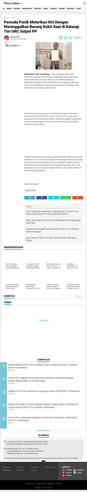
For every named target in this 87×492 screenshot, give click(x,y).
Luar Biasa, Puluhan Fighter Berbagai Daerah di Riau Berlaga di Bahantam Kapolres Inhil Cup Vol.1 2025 (27, 445)
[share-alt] (29, 197)
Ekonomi (69, 9)
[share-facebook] (60, 38)
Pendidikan (6, 472)
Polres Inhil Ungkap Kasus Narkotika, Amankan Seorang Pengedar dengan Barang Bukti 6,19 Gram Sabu (41, 380)
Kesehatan (79, 9)
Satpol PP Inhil (11, 17)
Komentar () (78, 37)
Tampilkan (78, 296)
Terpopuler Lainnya (43, 432)
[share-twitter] (65, 38)
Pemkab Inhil (50, 469)
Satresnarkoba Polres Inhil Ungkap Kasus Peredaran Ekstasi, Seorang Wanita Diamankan (43, 366)
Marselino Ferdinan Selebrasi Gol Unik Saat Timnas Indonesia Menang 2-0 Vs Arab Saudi (42, 460)
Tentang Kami (29, 485)
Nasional (19, 9)
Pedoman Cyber (41, 485)
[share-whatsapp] (70, 38)
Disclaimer (52, 485)
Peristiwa (42, 9)
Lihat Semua (43, 320)
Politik (33, 472)
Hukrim (10, 9)
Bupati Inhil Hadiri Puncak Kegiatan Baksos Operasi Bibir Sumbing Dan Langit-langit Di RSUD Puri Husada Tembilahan (44, 408)
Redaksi (60, 485)
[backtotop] (43, 464)
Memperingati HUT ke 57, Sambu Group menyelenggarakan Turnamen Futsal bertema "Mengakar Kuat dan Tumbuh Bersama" (25, 453)
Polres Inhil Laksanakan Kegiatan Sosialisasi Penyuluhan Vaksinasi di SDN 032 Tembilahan (42, 421)
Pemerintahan (30, 9)
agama (50, 9)
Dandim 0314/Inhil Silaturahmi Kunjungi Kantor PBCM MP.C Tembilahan (43, 394)
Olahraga (59, 9)
